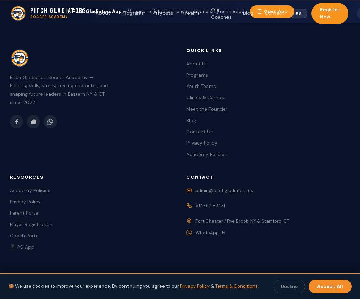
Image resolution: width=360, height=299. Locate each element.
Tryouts (164, 13)
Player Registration (31, 225)
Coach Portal (25, 236)
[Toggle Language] (298, 13)
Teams (192, 13)
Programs (132, 13)
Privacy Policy (201, 143)
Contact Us (199, 132)
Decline (289, 287)
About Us (197, 64)
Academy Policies (206, 155)
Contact (274, 13)
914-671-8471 (210, 206)
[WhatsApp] (50, 121)
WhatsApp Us (210, 233)
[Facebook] (16, 121)
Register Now (330, 13)
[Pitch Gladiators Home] (48, 13)
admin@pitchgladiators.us (224, 190)
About (103, 13)
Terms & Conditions (236, 286)
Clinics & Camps (205, 98)
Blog (248, 13)
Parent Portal (24, 213)
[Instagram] (33, 121)
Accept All (330, 287)
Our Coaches (221, 13)
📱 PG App (22, 247)
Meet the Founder (206, 109)
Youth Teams (201, 86)
